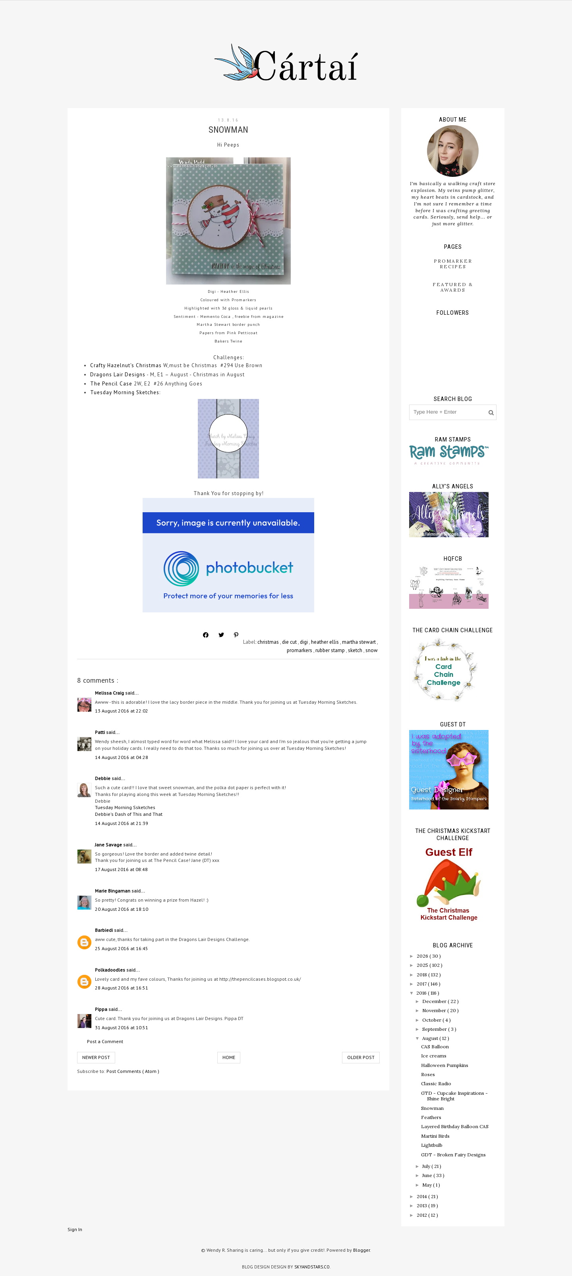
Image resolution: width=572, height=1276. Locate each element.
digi (304, 642)
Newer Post (96, 1057)
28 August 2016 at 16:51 (121, 988)
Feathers (431, 1117)
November (434, 1010)
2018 (422, 975)
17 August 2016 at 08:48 (121, 869)
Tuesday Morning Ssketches (125, 807)
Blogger (361, 1250)
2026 (423, 956)
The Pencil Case (111, 383)
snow (371, 650)
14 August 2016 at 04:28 (121, 757)
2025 (423, 965)
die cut (290, 642)
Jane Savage (109, 845)
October (432, 1020)
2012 (422, 1215)
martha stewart (359, 642)
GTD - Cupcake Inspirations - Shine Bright (454, 1096)
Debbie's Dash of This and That (128, 814)
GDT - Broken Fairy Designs (453, 1155)
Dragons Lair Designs (117, 374)
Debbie (103, 778)
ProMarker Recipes (453, 263)
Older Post (361, 1057)
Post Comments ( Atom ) (132, 1071)
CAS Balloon (435, 1046)
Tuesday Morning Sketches (124, 392)
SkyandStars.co (312, 1267)
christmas (268, 642)
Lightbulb (432, 1145)
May (427, 1185)
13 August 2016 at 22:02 (121, 711)
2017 (422, 984)
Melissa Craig (110, 693)
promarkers (300, 650)
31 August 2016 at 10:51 (121, 1027)
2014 (422, 1196)
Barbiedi (104, 930)
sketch (355, 650)
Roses (428, 1074)
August (430, 1038)
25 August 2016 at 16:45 (121, 948)
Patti (100, 732)
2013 (422, 1205)
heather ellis (325, 642)
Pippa (101, 1009)
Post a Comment (105, 1041)
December (435, 1001)
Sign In (75, 1229)
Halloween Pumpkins (444, 1065)
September (435, 1029)
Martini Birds (435, 1136)
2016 (422, 993)
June (427, 1175)
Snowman (432, 1108)
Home (228, 1057)
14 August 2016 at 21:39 (121, 823)
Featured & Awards (453, 287)
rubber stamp (330, 650)
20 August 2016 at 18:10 (121, 909)
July (426, 1166)
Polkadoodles (110, 970)
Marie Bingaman (113, 891)
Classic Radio (436, 1083)
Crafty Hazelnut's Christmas (126, 365)
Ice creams (433, 1056)
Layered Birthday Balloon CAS (455, 1126)
